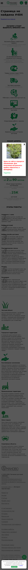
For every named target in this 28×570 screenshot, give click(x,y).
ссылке (21, 565)
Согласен (14, 566)
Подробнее (7, 173)
